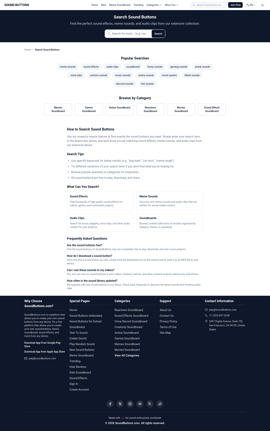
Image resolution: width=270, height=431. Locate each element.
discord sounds (124, 83)
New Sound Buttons (81, 349)
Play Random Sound (82, 344)
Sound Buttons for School (85, 321)
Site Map (165, 332)
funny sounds (154, 66)
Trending (138, 5)
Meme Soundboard (119, 5)
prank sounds (202, 66)
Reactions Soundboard (150, 109)
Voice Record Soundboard (131, 321)
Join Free (235, 5)
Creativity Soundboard (128, 327)
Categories (154, 5)
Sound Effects (78, 378)
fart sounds (147, 83)
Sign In (73, 384)
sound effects (91, 66)
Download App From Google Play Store (42, 344)
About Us (165, 310)
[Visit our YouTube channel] (140, 403)
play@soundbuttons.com (42, 358)
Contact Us (167, 315)
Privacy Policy (168, 321)
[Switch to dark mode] (262, 5)
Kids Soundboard (80, 372)
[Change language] (251, 5)
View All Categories (127, 355)
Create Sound (77, 338)
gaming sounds (178, 66)
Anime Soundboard (119, 107)
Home (94, 5)
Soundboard (77, 327)
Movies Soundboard (181, 109)
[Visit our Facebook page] (110, 403)
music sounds (123, 75)
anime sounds (146, 75)
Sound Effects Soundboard (212, 109)
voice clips (76, 75)
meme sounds (68, 66)
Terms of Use (168, 327)
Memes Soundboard (58, 109)
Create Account (79, 389)
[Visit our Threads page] (149, 403)
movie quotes (169, 75)
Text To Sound (78, 332)
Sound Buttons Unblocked (85, 315)
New (103, 5)
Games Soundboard (89, 109)
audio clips (113, 66)
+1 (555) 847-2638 (219, 315)
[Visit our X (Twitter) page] (120, 403)
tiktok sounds (192, 75)
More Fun (172, 5)
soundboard (133, 66)
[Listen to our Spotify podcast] (159, 403)
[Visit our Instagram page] (130, 403)
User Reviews (77, 367)
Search (158, 33)
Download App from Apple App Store (44, 351)
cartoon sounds (98, 75)
